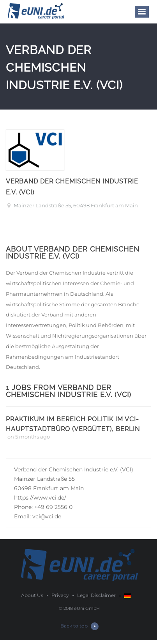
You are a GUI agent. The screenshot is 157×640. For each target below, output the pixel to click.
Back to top (79, 626)
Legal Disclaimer (96, 595)
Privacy (60, 595)
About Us (32, 595)
